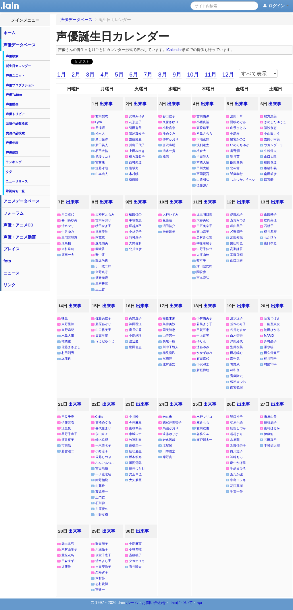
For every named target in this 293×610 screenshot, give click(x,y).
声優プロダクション (20, 85)
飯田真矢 (236, 162)
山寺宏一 (169, 335)
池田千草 (236, 116)
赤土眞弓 (67, 543)
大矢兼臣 (135, 480)
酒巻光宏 (101, 277)
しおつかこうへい (242, 179)
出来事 (106, 103)
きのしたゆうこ (275, 122)
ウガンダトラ (273, 145)
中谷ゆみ (67, 231)
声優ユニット (15, 75)
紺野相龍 (101, 480)
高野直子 (135, 318)
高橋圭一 (135, 445)
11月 (211, 74)
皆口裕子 (236, 416)
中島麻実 (135, 543)
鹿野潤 (235, 150)
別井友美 (236, 347)
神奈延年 (169, 231)
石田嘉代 (202, 358)
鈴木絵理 (101, 439)
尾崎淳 (167, 358)
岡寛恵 (100, 237)
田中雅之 (169, 451)
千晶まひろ (238, 468)
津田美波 (101, 231)
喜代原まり (103, 428)
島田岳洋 (101, 139)
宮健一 (100, 589)
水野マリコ (204, 416)
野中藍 (100, 254)
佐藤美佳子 (103, 318)
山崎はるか (272, 428)
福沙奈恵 (270, 127)
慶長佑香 (135, 329)
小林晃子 (135, 231)
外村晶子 (270, 341)
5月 (119, 74)
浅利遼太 (202, 145)
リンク (9, 285)
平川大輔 (202, 168)
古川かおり (103, 220)
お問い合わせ (154, 602)
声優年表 (12, 142)
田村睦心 (236, 352)
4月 (105, 74)
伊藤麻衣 (67, 422)
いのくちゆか (239, 145)
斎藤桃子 (135, 555)
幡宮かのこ (238, 139)
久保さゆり (170, 122)
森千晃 (235, 358)
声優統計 (12, 152)
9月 (177, 74)
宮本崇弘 (202, 277)
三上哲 (100, 289)
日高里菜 (101, 335)
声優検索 (12, 56)
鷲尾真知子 (137, 133)
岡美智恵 (169, 329)
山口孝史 (270, 243)
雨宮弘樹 (236, 387)
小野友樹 (101, 514)
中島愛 (235, 133)
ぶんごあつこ (104, 462)
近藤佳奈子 (238, 445)
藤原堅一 (101, 491)
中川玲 (133, 416)
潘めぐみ (169, 133)
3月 (90, 74)
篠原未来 (169, 318)
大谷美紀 (202, 220)
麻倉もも (202, 422)
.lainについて (181, 602)
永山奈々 (101, 434)
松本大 (100, 133)
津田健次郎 (204, 266)
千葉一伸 (236, 491)
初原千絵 (236, 422)
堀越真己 (135, 226)
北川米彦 (135, 249)
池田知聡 (236, 237)
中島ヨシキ (238, 480)
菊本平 (201, 260)
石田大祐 (101, 150)
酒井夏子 (67, 439)
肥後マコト (103, 156)
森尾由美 (101, 243)
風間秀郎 (135, 462)
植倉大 (201, 150)
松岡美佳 (270, 220)
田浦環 (100, 127)
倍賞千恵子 (103, 555)
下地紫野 (202, 139)
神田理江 (135, 324)
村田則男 (67, 352)
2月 (76, 74)
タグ (9, 172)
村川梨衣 (101, 116)
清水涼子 (236, 318)
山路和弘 (202, 179)
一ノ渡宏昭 (103, 474)
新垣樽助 (202, 370)
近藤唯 (66, 566)
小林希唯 (135, 549)
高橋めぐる (103, 422)
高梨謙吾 (236, 249)
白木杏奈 (236, 335)
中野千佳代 (204, 249)
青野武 (235, 364)
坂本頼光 (135, 457)
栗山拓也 (236, 243)
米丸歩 (167, 416)
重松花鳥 (67, 555)
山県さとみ (238, 127)
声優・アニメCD (18, 225)
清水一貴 (169, 150)
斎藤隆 (133, 179)
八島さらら (204, 133)
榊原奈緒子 (204, 243)
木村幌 (133, 174)
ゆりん (201, 341)
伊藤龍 (268, 434)
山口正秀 (236, 260)
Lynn (98, 122)
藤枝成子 (270, 422)
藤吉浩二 (67, 451)
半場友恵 (135, 220)
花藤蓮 (167, 220)
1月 (61, 74)
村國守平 (270, 364)
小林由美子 (204, 318)
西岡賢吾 (202, 174)
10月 (193, 74)
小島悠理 (135, 335)
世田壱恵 (135, 347)
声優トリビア (15, 114)
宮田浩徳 (101, 468)
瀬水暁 (268, 347)
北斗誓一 (236, 168)
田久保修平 (272, 352)
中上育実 (202, 335)
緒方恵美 (270, 116)
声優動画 (12, 104)
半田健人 (202, 156)
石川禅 (100, 503)
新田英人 (101, 145)
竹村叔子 (135, 237)
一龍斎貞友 (272, 324)
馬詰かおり (170, 428)
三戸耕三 (101, 283)
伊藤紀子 (236, 214)
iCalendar (174, 50)
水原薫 (235, 439)
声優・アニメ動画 (19, 237)
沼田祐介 (169, 226)
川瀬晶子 (101, 549)
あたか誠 (236, 474)
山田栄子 (270, 214)
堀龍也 (66, 358)
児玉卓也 (135, 474)
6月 (133, 74)
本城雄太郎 (272, 445)
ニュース (11, 273)
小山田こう (272, 133)
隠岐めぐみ (238, 122)
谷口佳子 (169, 116)
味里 (64, 318)
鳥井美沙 (169, 324)
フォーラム (13, 213)
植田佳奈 (135, 214)
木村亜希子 (69, 549)
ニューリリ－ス (17, 181)
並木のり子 (238, 324)
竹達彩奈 (135, 439)
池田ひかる (272, 329)
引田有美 (135, 127)
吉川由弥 (202, 116)
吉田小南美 (272, 139)
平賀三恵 (202, 329)
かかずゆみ (204, 352)
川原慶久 (101, 508)
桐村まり (236, 434)
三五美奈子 (204, 226)
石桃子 (268, 226)
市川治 (66, 445)
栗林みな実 (204, 237)
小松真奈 (169, 127)
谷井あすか (238, 329)
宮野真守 (101, 272)
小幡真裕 (202, 122)
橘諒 (166, 156)
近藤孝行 (236, 174)
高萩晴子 (202, 127)
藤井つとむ (137, 468)
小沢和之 (202, 364)
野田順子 (101, 543)
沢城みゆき (137, 116)
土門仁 (100, 497)
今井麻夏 (135, 422)
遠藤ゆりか (170, 434)
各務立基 (202, 434)
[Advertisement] (25, 380)
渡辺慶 (133, 341)
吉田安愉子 (103, 566)
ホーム (9, 32)
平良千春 (67, 416)
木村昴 (100, 578)
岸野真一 (169, 457)
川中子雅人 (170, 347)
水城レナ (135, 434)
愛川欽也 (202, 428)
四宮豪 (268, 179)
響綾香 (100, 249)
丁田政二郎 (103, 266)
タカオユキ (137, 561)
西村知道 (135, 162)
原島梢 (66, 243)
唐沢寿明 (169, 145)
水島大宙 (67, 335)
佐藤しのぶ (103, 457)
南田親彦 (270, 174)
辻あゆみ (202, 347)
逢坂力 (133, 168)
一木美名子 (103, 445)
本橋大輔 (202, 162)
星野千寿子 (69, 434)
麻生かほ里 (238, 462)
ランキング (14, 162)
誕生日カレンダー (18, 66)
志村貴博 (101, 584)
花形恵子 (135, 122)
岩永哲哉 (169, 439)
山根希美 (135, 428)
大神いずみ (170, 214)
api (199, 602)
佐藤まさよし (70, 347)
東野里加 (67, 324)
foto (7, 261)
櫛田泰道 (270, 162)
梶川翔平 (270, 358)
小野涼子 (101, 451)
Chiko (99, 416)
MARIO (269, 335)
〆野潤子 (236, 231)
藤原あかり (103, 324)
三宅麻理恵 (69, 237)
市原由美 (270, 416)
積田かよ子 (103, 226)
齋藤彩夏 (135, 139)
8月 (162, 74)
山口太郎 (270, 156)
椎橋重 (66, 341)
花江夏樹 (236, 485)
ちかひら (270, 237)
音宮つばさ (272, 318)
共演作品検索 (15, 133)
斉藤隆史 (236, 376)
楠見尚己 (169, 352)
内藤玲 (100, 485)
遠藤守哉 (101, 168)
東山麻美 (202, 231)
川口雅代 (67, 214)
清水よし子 (103, 561)
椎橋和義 (270, 168)
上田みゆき (137, 150)
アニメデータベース (21, 201)
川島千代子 (137, 145)
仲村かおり (170, 139)
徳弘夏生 (135, 451)
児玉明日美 (204, 214)
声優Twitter (14, 94)
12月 (228, 74)
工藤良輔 (236, 254)
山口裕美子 (103, 329)
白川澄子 (236, 451)
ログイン (276, 6)
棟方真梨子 (137, 156)
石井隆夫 (135, 566)
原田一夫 (67, 254)
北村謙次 (169, 364)
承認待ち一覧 (15, 191)
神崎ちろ (236, 457)
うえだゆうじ (104, 341)
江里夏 (66, 428)
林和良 (235, 370)
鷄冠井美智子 (172, 422)
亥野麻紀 (67, 329)
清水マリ (67, 226)
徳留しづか (238, 428)
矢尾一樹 (169, 341)
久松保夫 (270, 150)
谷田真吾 (270, 439)
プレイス (11, 249)
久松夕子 (101, 572)
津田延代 (236, 341)
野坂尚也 (101, 260)
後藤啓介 (202, 185)
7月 (148, 74)
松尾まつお (238, 381)
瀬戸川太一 (204, 439)
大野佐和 (135, 243)
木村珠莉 (67, 249)
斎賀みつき (238, 220)
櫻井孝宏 (270, 231)
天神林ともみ (104, 214)
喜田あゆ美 (69, 220)
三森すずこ (69, 561)
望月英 (235, 156)
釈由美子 (236, 226)
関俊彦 (201, 272)
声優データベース (19, 45)
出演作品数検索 (17, 123)
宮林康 (100, 162)
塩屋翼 (167, 445)
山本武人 (101, 174)
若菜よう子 (204, 324)
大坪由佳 (202, 254)
